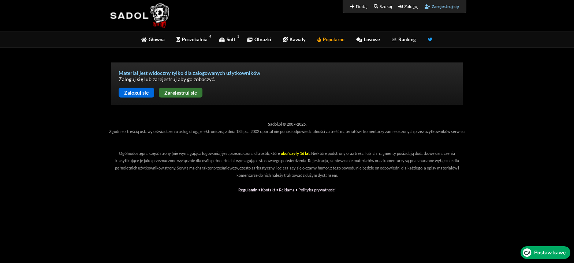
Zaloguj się (136, 92)
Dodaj (359, 6)
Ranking (404, 39)
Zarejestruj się (442, 6)
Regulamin (247, 189)
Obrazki (259, 39)
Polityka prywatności (317, 189)
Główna (153, 39)
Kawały (294, 39)
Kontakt (268, 189)
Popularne (330, 39)
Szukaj (383, 6)
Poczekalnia (192, 39)
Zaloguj (408, 6)
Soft (227, 39)
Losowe (368, 39)
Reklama (287, 189)
